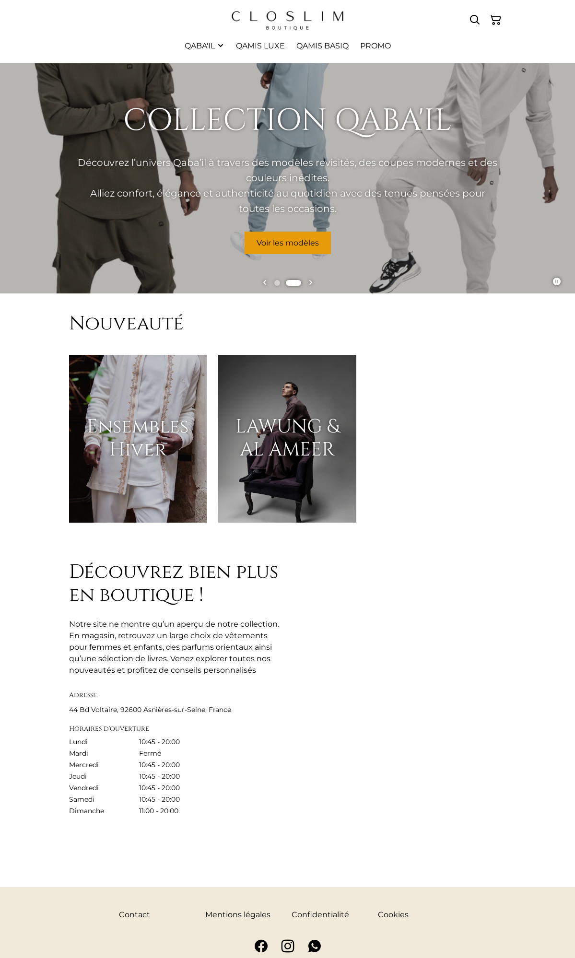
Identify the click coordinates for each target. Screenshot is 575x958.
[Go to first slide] (310, 283)
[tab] (277, 283)
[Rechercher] (474, 20)
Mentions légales (237, 914)
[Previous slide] (264, 283)
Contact (134, 914)
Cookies (393, 914)
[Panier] (495, 20)
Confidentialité (320, 914)
